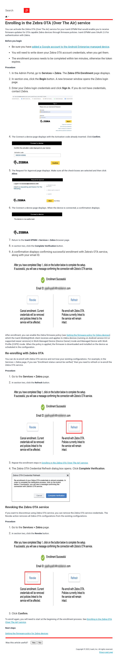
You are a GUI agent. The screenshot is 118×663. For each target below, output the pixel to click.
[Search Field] (17, 10)
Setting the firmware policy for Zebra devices (87, 335)
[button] (27, 10)
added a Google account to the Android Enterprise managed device (70, 46)
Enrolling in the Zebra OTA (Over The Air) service (65, 463)
